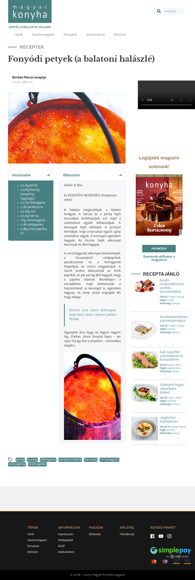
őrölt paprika (37, 464)
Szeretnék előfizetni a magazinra (159, 258)
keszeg (32, 459)
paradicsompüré (70, 459)
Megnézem (159, 248)
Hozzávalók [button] (31, 175)
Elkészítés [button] (93, 175)
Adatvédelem (66, 552)
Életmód (120, 34)
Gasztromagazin (43, 34)
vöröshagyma (109, 459)
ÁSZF (61, 546)
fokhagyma (48, 459)
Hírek (19, 34)
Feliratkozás (127, 534)
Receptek (70, 34)
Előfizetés (95, 534)
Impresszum (65, 534)
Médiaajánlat (65, 540)
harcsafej (91, 459)
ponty (20, 459)
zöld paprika (17, 464)
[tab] (30, 175)
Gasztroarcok (95, 34)
